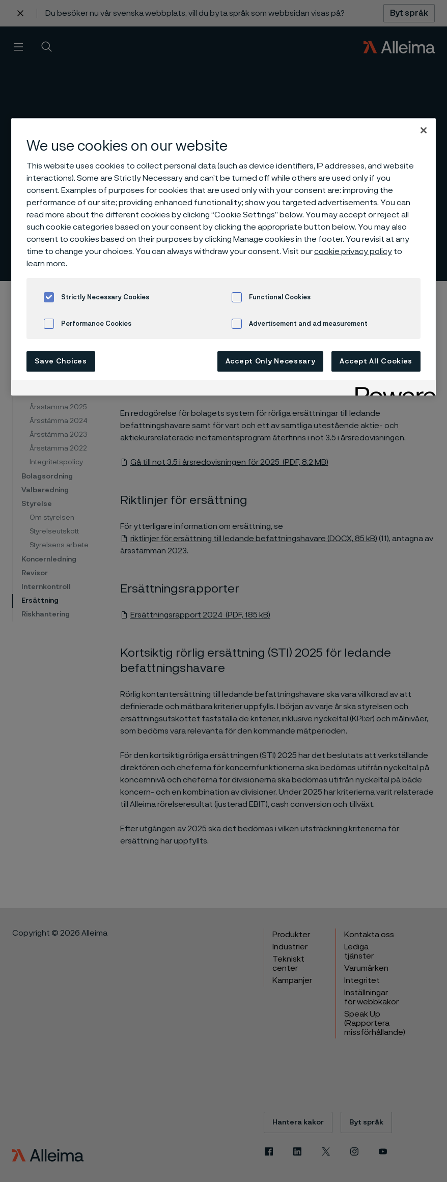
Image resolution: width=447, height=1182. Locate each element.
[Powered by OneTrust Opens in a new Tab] (392, 389)
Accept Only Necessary (271, 361)
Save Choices (61, 361)
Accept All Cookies (376, 361)
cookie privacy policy (353, 251)
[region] (223, 257)
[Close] (423, 130)
